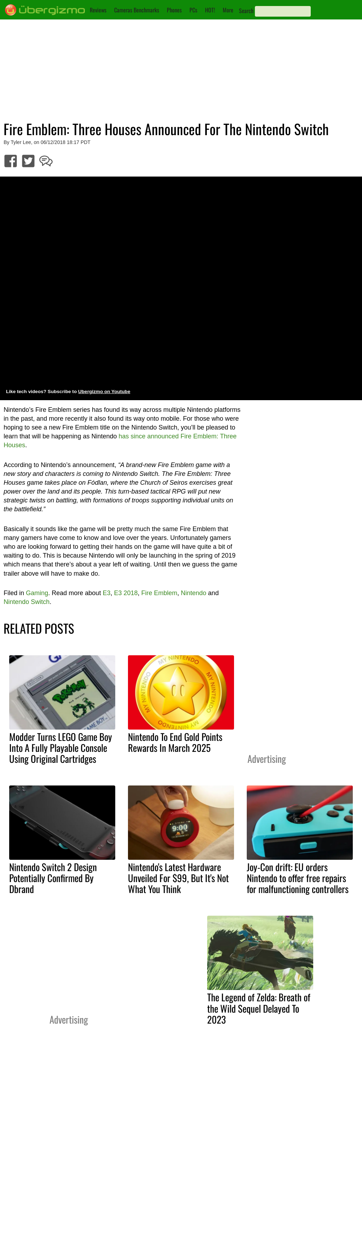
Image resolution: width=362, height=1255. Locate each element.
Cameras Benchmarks (136, 10)
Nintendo (193, 593)
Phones (174, 10)
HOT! (210, 10)
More (228, 10)
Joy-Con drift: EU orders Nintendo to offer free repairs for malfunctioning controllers (298, 878)
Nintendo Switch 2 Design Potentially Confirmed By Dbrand (53, 878)
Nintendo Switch (26, 601)
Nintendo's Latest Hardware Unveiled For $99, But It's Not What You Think (178, 878)
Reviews (98, 10)
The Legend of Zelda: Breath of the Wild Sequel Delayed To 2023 (258, 1008)
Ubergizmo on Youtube (104, 391)
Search (246, 10)
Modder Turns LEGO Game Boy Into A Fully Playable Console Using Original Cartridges (60, 748)
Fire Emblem (159, 593)
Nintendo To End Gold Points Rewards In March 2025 (175, 742)
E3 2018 (126, 593)
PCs (193, 10)
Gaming (37, 593)
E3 (106, 593)
